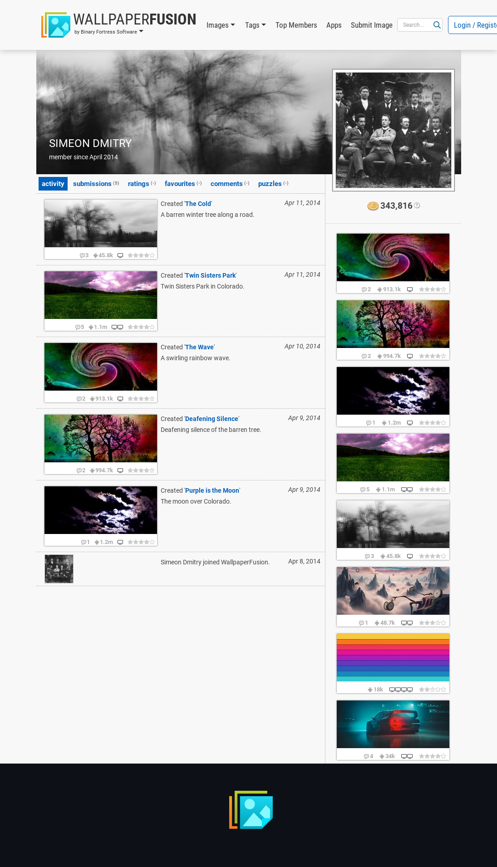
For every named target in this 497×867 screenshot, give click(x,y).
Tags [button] (252, 24)
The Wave (199, 347)
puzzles (273, 183)
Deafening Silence (211, 418)
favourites (183, 183)
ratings (142, 183)
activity (53, 184)
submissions (96, 183)
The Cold (198, 203)
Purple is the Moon (212, 490)
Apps (334, 24)
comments (230, 183)
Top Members (296, 24)
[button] (119, 24)
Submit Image (372, 24)
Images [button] (218, 24)
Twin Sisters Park (210, 275)
